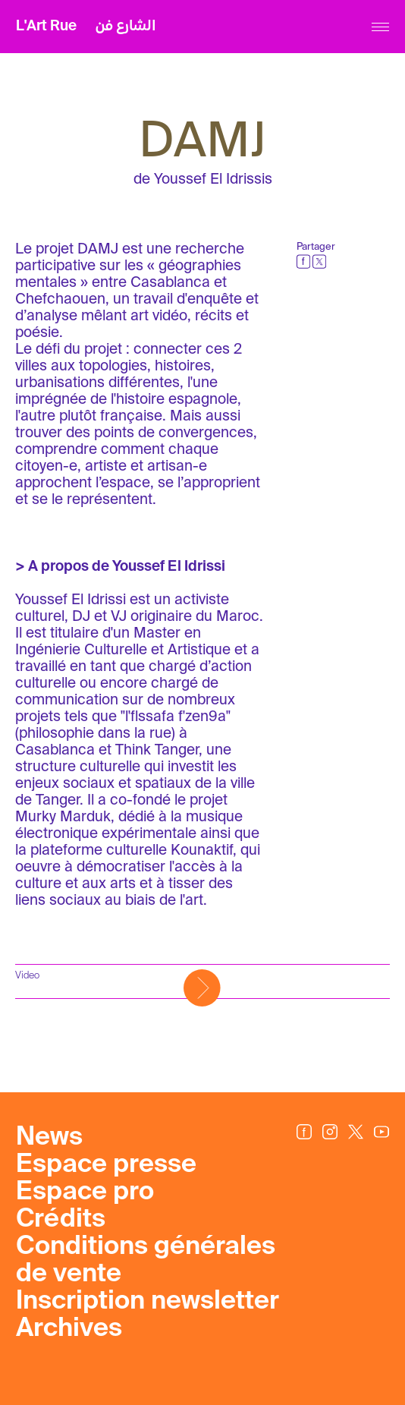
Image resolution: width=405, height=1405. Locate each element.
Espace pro (85, 1192)
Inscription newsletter (147, 1302)
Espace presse (106, 1165)
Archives (69, 1329)
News (49, 1138)
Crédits (60, 1220)
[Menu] (380, 27)
